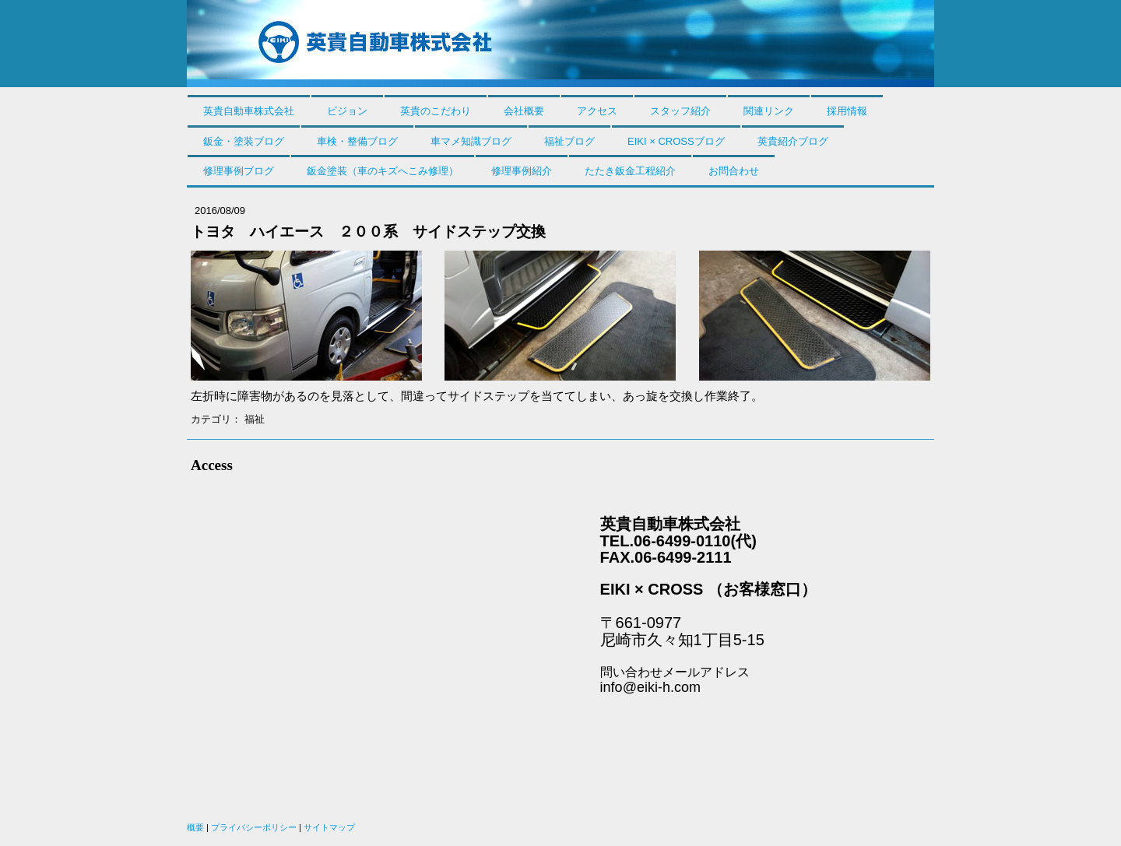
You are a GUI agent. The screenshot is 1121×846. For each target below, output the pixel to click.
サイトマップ (329, 827)
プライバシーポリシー (254, 827)
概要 (195, 827)
